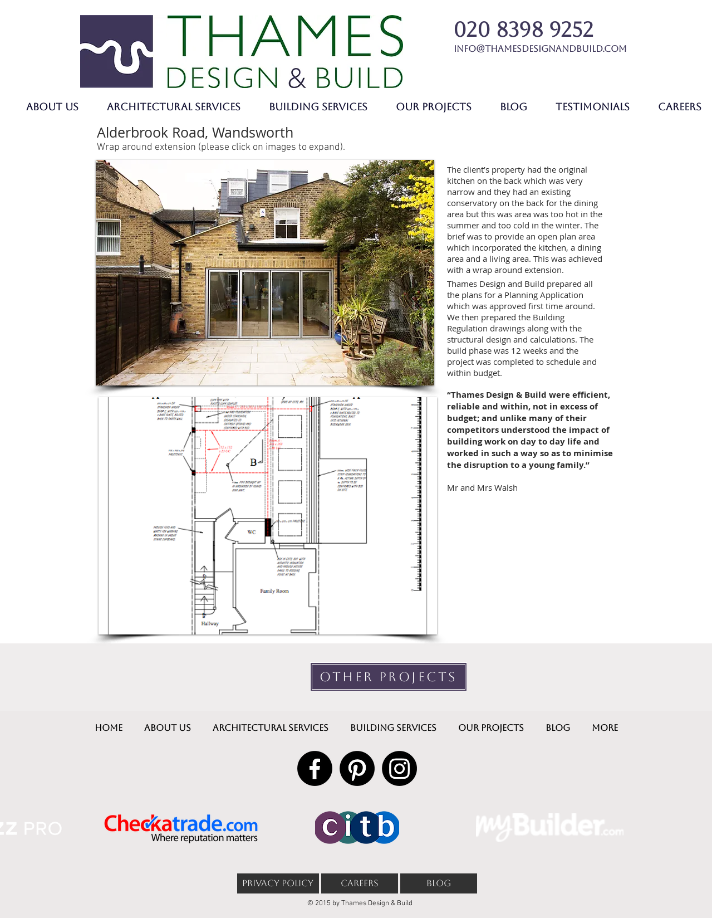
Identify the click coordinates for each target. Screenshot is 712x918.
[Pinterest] (357, 768)
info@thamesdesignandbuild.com (540, 48)
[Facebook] (314, 768)
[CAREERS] (359, 883)
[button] (265, 272)
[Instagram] (399, 768)
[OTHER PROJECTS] (388, 676)
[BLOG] (438, 883)
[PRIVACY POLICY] (278, 883)
